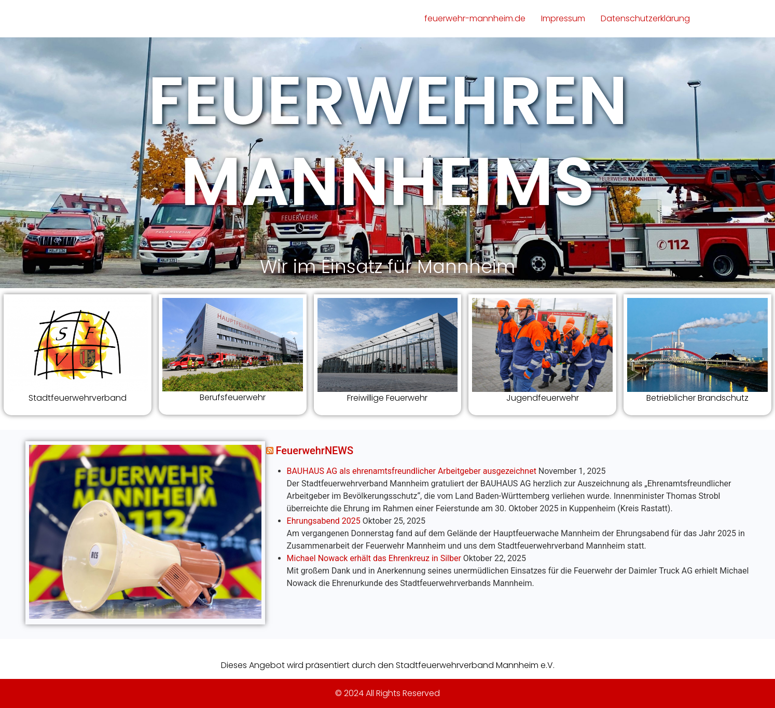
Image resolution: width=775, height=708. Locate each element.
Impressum (563, 18)
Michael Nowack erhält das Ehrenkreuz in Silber (374, 558)
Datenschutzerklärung (645, 18)
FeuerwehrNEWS (315, 450)
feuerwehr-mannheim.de (474, 18)
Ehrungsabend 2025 (324, 521)
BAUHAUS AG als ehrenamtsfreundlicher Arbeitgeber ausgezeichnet (411, 471)
